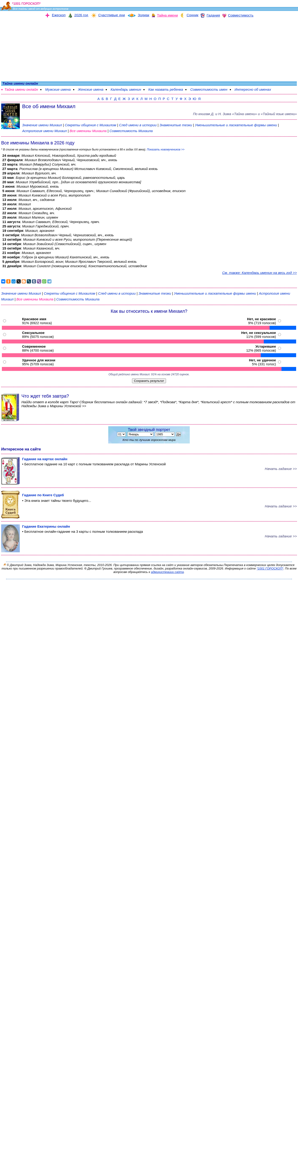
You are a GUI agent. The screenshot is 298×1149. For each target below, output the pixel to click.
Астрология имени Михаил (44, 131)
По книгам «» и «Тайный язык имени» (245, 114)
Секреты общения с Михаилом (91, 125)
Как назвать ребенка (165, 89)
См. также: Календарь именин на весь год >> (259, 273)
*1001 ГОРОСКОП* (270, 568)
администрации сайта (167, 572)
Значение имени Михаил (42, 125)
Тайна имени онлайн (21, 89)
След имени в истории (137, 125)
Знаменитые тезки (175, 125)
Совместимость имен (208, 89)
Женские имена (90, 89)
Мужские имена (58, 89)
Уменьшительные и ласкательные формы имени (236, 125)
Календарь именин (126, 89)
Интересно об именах (253, 89)
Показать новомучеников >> (165, 149)
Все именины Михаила (89, 131)
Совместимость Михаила (131, 131)
